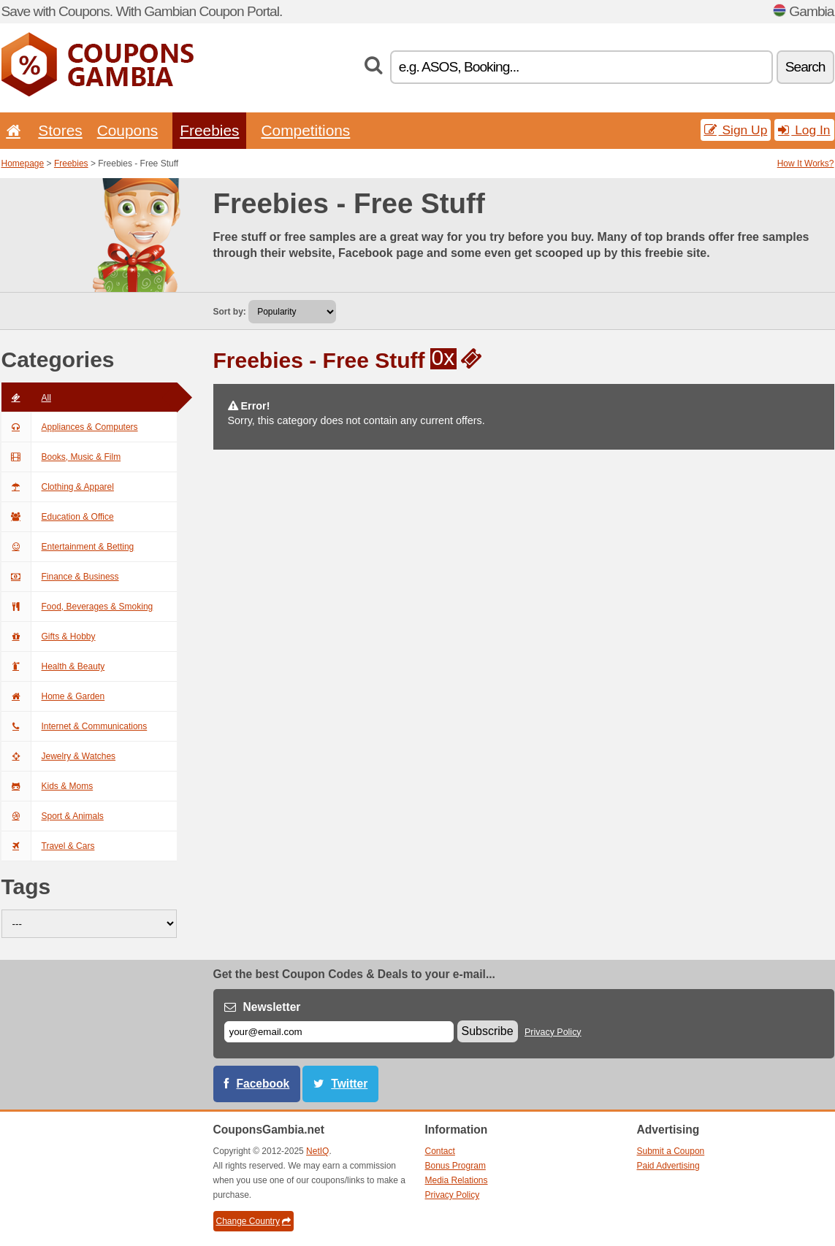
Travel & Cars (48, 846)
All (26, 397)
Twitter (349, 1083)
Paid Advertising (668, 1166)
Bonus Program (455, 1166)
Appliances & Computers (69, 427)
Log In (804, 130)
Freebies (209, 130)
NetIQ (317, 1151)
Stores (60, 130)
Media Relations (456, 1180)
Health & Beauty (53, 666)
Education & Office (57, 516)
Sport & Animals (52, 816)
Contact (440, 1151)
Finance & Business (60, 576)
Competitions (305, 130)
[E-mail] (339, 1031)
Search (805, 66)
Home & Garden (53, 696)
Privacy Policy (553, 1032)
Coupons (128, 130)
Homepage (23, 163)
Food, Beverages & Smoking (77, 606)
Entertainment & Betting (67, 546)
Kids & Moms (47, 786)
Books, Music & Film (61, 457)
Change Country (253, 1221)
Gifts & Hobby (48, 636)
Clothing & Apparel (57, 486)
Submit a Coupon (671, 1151)
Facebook (263, 1083)
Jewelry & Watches (58, 756)
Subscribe (488, 1031)
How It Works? (805, 163)
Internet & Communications (74, 726)
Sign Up (736, 130)
